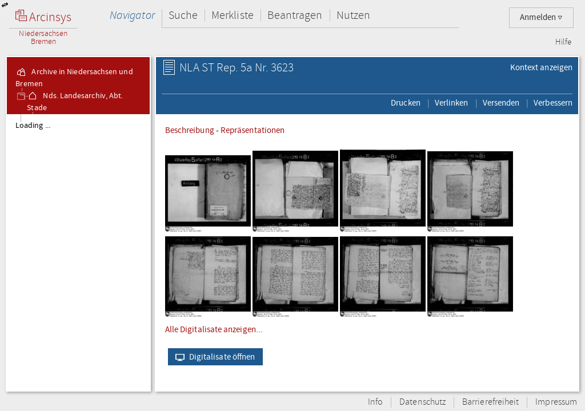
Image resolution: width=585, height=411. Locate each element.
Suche (183, 15)
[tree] (78, 252)
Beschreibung (189, 130)
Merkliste (232, 15)
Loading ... (32, 125)
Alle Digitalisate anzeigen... (214, 329)
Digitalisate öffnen (213, 356)
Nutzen (353, 15)
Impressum (556, 402)
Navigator (132, 15)
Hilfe (563, 42)
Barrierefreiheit (490, 402)
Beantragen (295, 15)
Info (375, 402)
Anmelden (541, 17)
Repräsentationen (253, 130)
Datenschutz (422, 402)
